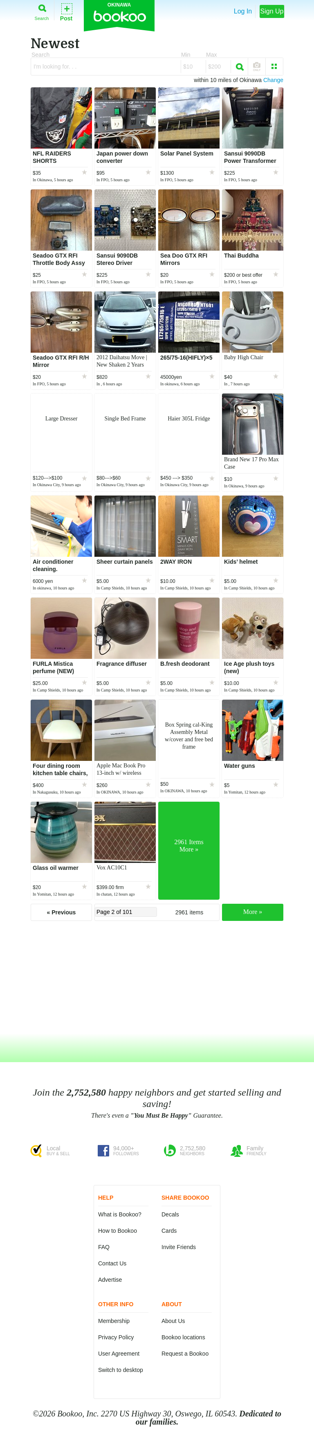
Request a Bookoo (185, 1353)
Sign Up (272, 11)
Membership (114, 1321)
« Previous (61, 912)
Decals (170, 1214)
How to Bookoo (117, 1230)
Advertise (110, 1279)
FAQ (104, 1247)
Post (66, 11)
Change (273, 80)
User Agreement (118, 1353)
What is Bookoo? (119, 1214)
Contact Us (112, 1263)
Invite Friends (178, 1247)
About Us (173, 1321)
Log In (243, 11)
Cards (169, 1230)
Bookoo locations (183, 1337)
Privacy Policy (116, 1337)
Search (42, 10)
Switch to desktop (120, 1370)
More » (252, 911)
